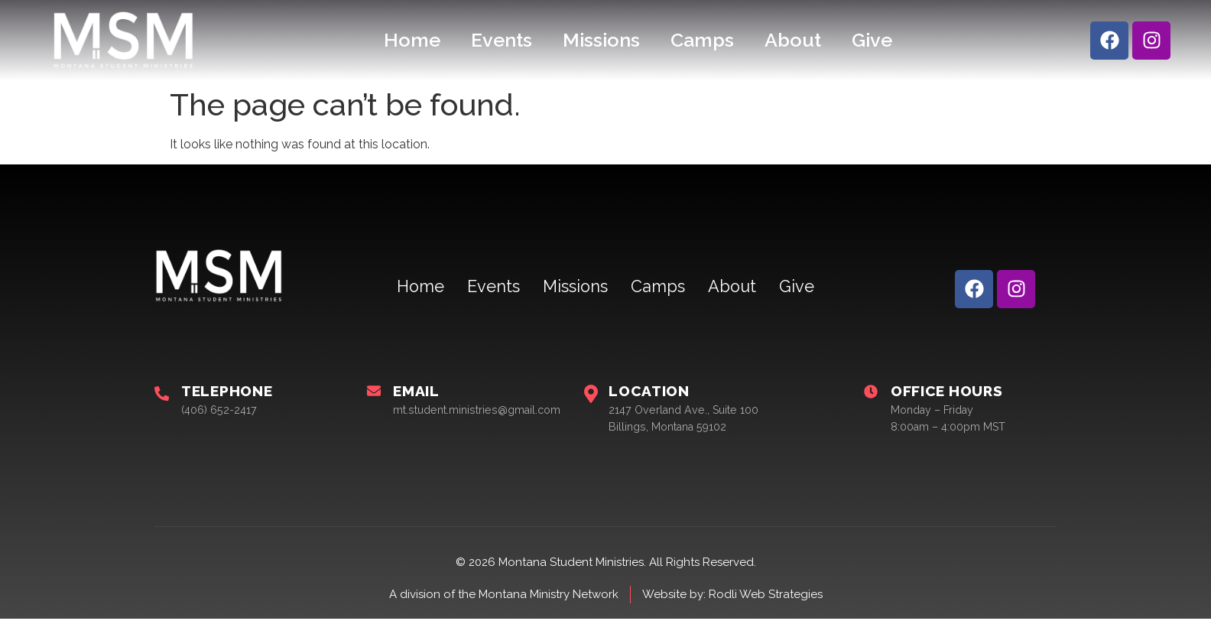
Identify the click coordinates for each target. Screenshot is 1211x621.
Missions (601, 39)
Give (872, 39)
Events (501, 39)
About (793, 39)
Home (412, 39)
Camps (702, 39)
